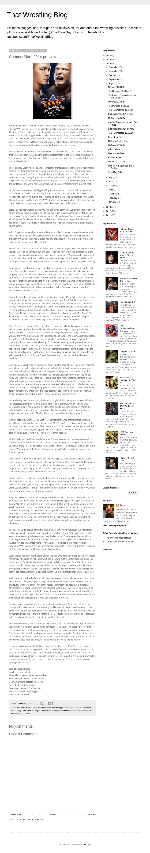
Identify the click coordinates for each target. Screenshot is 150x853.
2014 (108, 63)
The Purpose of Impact (118, 106)
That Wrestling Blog (37, 15)
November (114, 71)
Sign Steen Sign (115, 137)
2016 (108, 55)
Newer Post (15, 814)
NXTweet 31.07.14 (116, 161)
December (114, 67)
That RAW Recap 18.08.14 (120, 110)
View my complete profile (114, 525)
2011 (108, 215)
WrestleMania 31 (17, 714)
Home (53, 814)
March (112, 194)
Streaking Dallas (115, 172)
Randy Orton (21, 711)
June (111, 181)
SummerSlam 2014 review (120, 114)
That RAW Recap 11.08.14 (120, 133)
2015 (108, 59)
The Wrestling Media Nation (118, 538)
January (113, 202)
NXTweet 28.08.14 (116, 87)
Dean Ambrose (44, 708)
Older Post (90, 814)
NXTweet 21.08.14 (116, 102)
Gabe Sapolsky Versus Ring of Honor (127, 255)
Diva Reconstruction (127, 326)
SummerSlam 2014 (85, 711)
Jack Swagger (57, 708)
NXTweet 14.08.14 (116, 118)
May (111, 185)
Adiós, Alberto (114, 149)
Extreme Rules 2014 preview (127, 230)
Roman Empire (115, 157)
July (111, 177)
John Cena (69, 708)
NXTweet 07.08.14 (116, 145)
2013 (108, 207)
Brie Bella (21, 708)
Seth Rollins (52, 711)
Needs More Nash (116, 153)
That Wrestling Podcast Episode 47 (128, 380)
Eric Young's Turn (128, 302)
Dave (122, 505)
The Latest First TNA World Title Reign (127, 406)
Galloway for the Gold (118, 141)
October (113, 75)
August (112, 83)
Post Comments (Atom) (33, 819)
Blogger (87, 844)
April (111, 190)
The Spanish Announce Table (119, 541)
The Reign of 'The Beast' (119, 91)
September (114, 79)
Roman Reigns (33, 711)
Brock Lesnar (31, 708)
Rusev (43, 711)
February (113, 198)
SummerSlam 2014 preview (121, 129)
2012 (108, 211)
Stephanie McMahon (67, 711)
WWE (28, 714)
